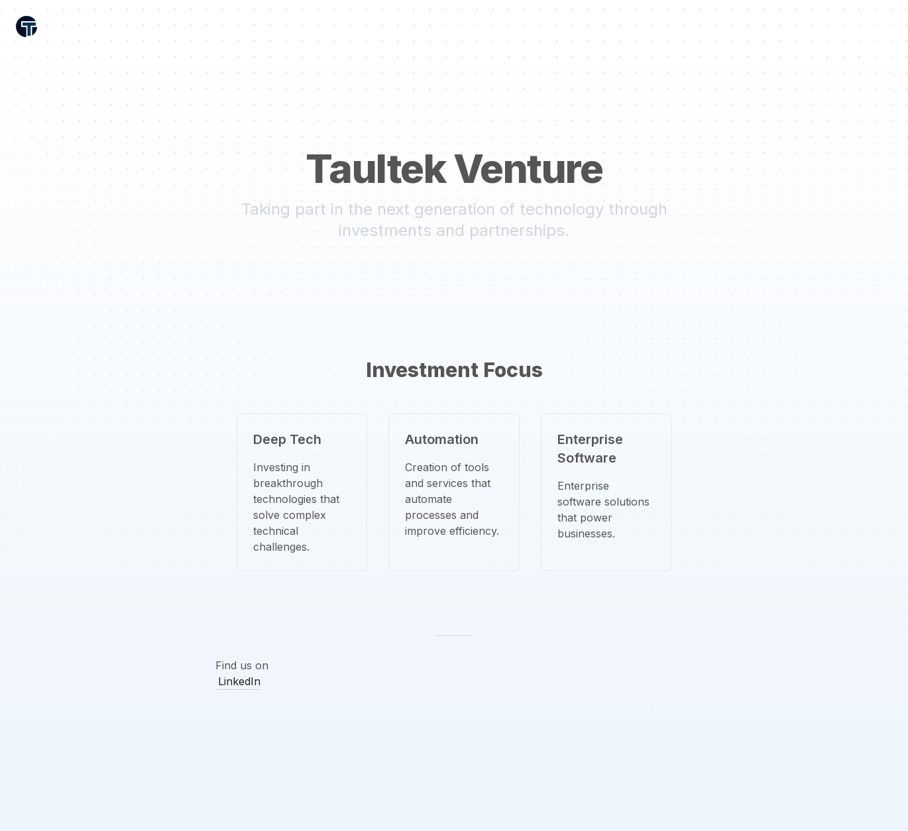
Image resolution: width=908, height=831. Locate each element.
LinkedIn (239, 681)
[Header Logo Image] (26, 26)
